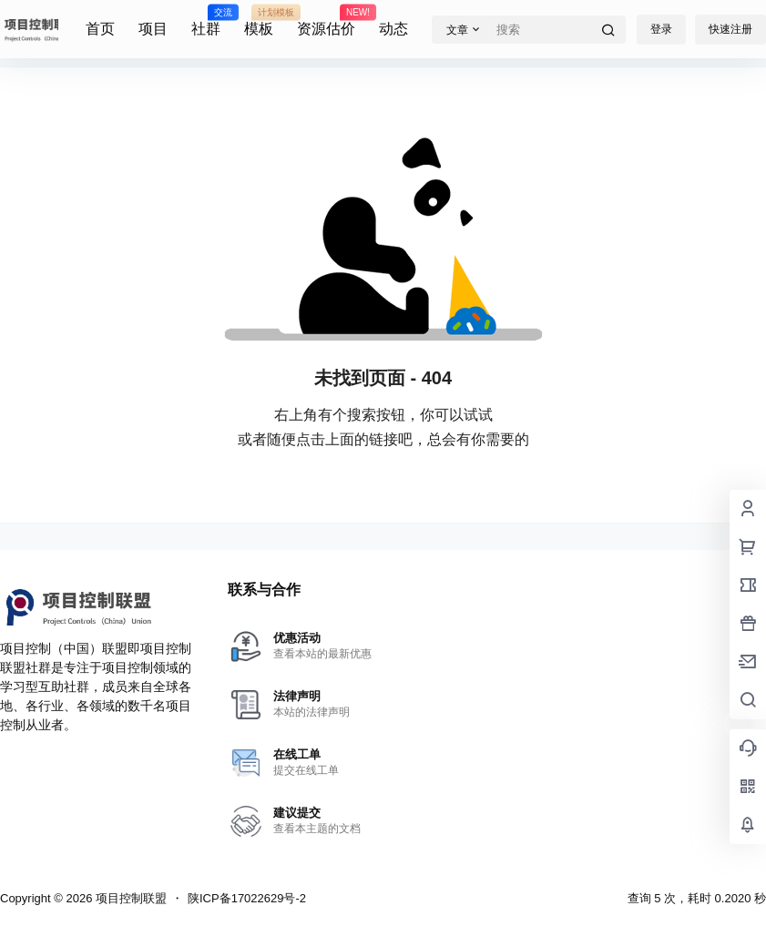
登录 (661, 29)
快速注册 (730, 29)
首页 (100, 28)
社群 (205, 21)
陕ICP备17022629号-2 (247, 898)
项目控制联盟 (129, 898)
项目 (153, 28)
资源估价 (326, 21)
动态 (393, 28)
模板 (258, 21)
